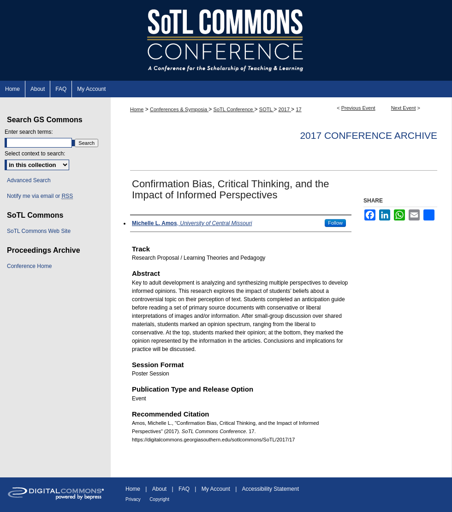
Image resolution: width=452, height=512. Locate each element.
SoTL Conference (234, 109)
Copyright (159, 499)
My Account (216, 489)
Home (136, 109)
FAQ (184, 489)
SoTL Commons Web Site (39, 231)
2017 (285, 109)
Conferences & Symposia (179, 109)
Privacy (133, 499)
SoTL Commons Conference (226, 40)
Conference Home (29, 266)
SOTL (266, 109)
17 (298, 109)
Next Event (403, 108)
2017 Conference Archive (368, 135)
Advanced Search (29, 180)
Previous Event (358, 108)
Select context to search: (35, 153)
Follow (335, 223)
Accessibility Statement (270, 489)
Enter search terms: (29, 132)
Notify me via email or (40, 196)
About (159, 489)
